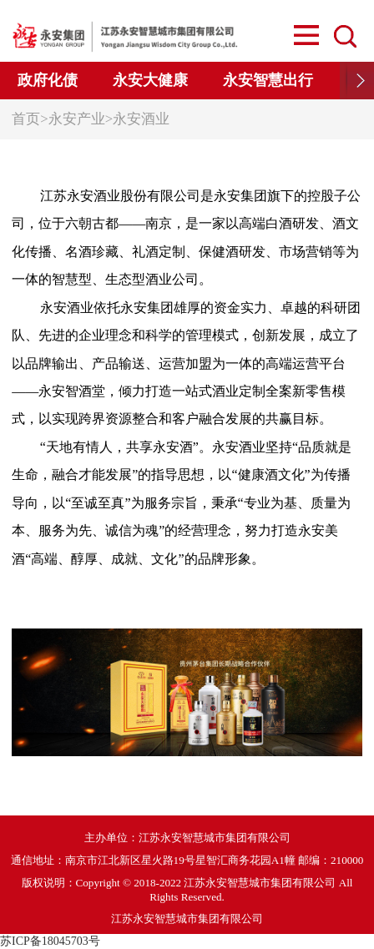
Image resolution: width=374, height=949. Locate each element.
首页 (26, 119)
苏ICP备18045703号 (50, 941)
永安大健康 (150, 80)
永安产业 (76, 119)
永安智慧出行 (268, 80)
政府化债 (48, 80)
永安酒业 (141, 119)
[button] (357, 80)
